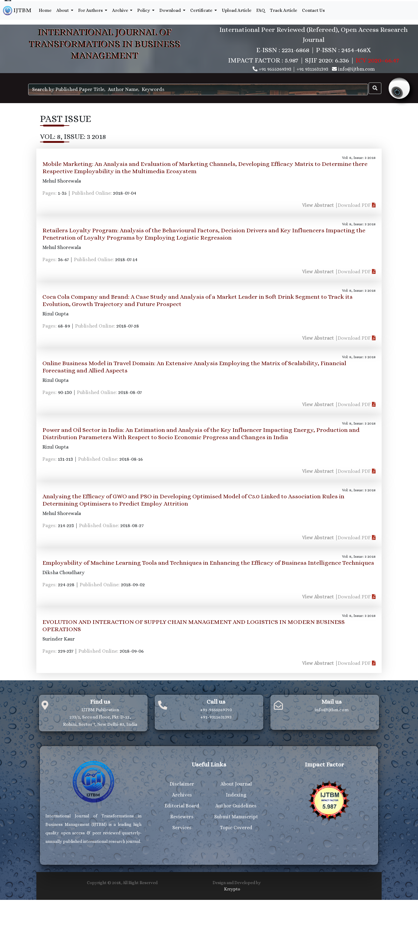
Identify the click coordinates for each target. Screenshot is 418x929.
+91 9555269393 (275, 69)
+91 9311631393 (312, 69)
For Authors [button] (91, 10)
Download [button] (170, 10)
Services (181, 827)
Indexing (236, 795)
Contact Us (313, 10)
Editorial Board (181, 806)
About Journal (236, 784)
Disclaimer (182, 784)
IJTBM (17, 10)
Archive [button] (120, 10)
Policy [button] (144, 10)
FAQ (260, 10)
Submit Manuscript (236, 817)
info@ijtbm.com (356, 69)
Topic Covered (236, 827)
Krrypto (232, 889)
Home (45, 10)
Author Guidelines (236, 806)
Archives (182, 795)
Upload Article (236, 10)
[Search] (198, 89)
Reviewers (182, 817)
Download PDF (357, 205)
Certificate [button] (201, 10)
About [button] (63, 10)
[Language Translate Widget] (8, 0)
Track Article (283, 10)
